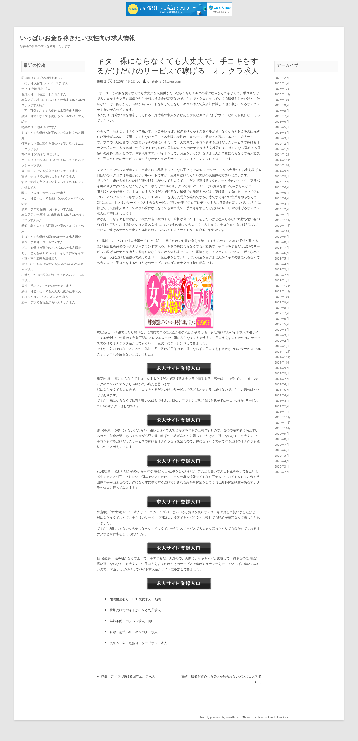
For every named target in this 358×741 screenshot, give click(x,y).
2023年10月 (282, 231)
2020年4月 (281, 461)
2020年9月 (281, 434)
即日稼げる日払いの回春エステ (42, 78)
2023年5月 (281, 258)
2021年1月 (281, 412)
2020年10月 (282, 428)
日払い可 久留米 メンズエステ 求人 (44, 83)
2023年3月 (281, 269)
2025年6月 (281, 122)
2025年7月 (281, 116)
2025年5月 (281, 127)
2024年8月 (281, 176)
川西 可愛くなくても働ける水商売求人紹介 (51, 111)
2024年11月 (282, 160)
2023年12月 (282, 220)
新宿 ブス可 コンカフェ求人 (42, 242)
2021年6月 (281, 384)
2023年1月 (281, 280)
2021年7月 (281, 379)
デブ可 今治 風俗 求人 (35, 89)
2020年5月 (281, 455)
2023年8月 (281, 242)
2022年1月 (281, 346)
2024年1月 (281, 215)
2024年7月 (281, 182)
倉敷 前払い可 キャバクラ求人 (134, 642)
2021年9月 (281, 368)
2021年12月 (282, 351)
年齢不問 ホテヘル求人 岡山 (132, 631)
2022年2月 (281, 340)
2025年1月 (281, 149)
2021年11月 (282, 357)
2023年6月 (281, 253)
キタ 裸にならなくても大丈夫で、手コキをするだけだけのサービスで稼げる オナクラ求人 (177, 70)
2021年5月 (281, 390)
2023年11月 (282, 226)
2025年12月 (282, 89)
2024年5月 (281, 193)
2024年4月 (281, 198)
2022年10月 (282, 297)
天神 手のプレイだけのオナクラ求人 (46, 286)
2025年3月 (281, 138)
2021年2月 (281, 406)
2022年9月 (281, 302)
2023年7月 (281, 247)
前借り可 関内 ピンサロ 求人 (40, 154)
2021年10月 (282, 362)
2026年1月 (281, 83)
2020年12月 (282, 417)
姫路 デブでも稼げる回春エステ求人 (126, 686)
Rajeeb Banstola (277, 727)
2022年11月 (282, 291)
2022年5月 (281, 324)
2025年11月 (282, 94)
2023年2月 (281, 275)
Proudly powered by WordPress (220, 727)
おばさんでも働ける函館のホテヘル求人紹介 (51, 236)
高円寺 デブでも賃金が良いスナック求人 (49, 171)
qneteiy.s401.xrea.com (164, 91)
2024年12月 (282, 154)
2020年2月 (281, 472)
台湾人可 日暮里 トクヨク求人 (43, 94)
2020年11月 (282, 423)
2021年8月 (281, 373)
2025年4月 (281, 132)
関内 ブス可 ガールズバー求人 (43, 193)
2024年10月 (282, 165)
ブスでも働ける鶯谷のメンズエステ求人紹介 (51, 247)
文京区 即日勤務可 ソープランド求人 (138, 652)
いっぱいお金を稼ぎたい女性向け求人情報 (77, 38)
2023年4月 (281, 264)
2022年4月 (281, 330)
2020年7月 (281, 444)
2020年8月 (281, 439)
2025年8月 (281, 111)
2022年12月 (282, 286)
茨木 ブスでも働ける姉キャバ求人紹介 (48, 209)
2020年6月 (281, 450)
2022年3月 (281, 335)
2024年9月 (281, 171)
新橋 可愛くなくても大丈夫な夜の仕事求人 (51, 291)
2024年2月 (281, 209)
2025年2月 (281, 143)
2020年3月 (281, 466)
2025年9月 (281, 105)
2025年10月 (282, 100)
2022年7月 (281, 313)
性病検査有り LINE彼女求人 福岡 (135, 609)
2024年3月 (281, 204)
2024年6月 (281, 187)
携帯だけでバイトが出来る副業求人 (135, 620)
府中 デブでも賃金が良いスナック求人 (48, 302)
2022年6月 (281, 319)
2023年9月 (281, 236)
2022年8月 (281, 308)
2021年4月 (281, 395)
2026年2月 (281, 78)
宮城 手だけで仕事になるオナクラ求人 (48, 176)
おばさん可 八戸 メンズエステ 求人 (44, 297)
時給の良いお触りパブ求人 (39, 127)
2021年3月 (281, 401)
